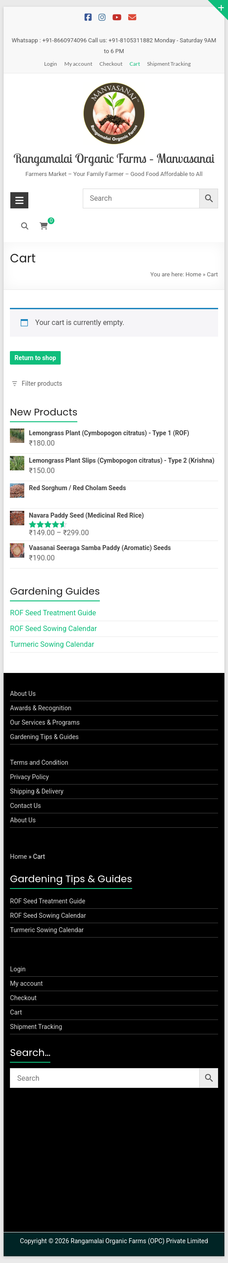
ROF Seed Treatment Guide (53, 613)
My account (78, 63)
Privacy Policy (29, 776)
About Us (23, 693)
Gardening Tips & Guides (44, 736)
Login (50, 63)
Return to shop (35, 357)
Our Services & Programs (45, 722)
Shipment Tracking (169, 63)
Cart (135, 63)
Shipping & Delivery (36, 791)
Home (193, 274)
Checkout (110, 63)
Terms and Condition (39, 762)
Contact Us (25, 805)
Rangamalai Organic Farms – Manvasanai (114, 158)
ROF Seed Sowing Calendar (53, 628)
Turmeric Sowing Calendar (52, 644)
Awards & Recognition (41, 708)
